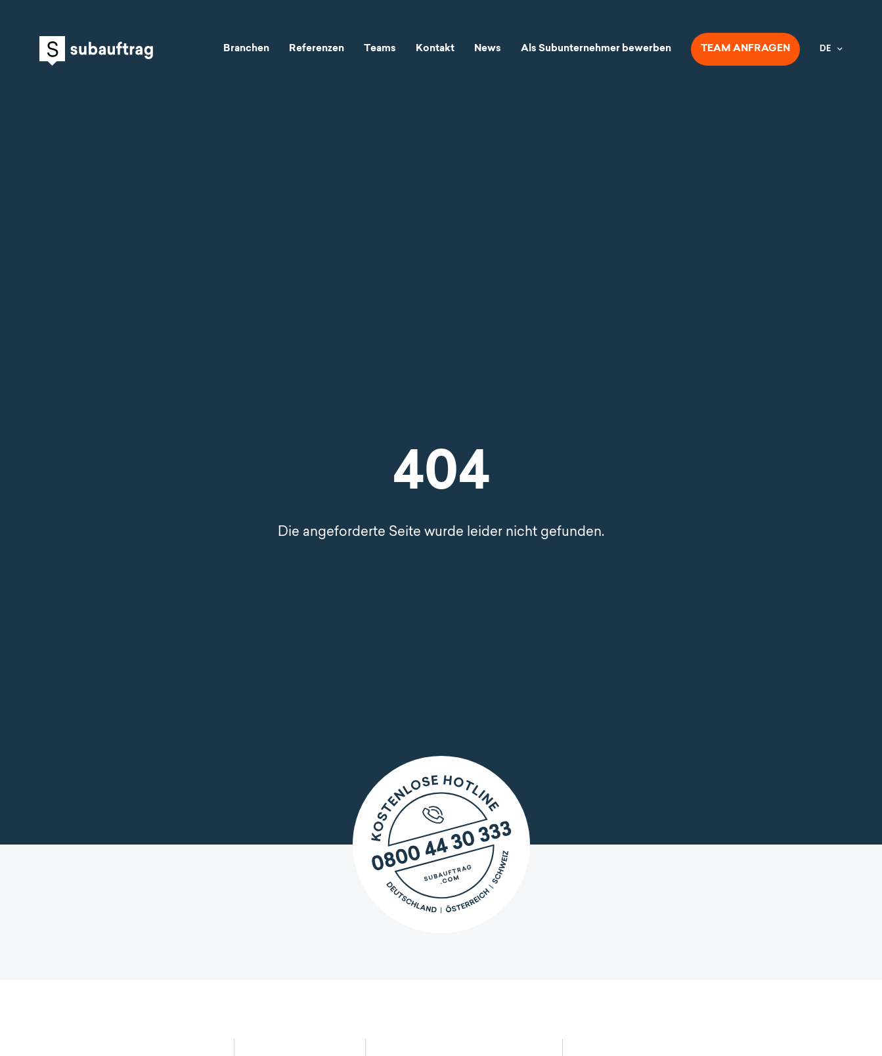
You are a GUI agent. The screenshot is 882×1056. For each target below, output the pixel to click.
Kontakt (435, 49)
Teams (380, 49)
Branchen (246, 49)
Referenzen (316, 49)
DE (825, 49)
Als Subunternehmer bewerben (596, 49)
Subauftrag (96, 51)
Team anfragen (745, 49)
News (487, 49)
